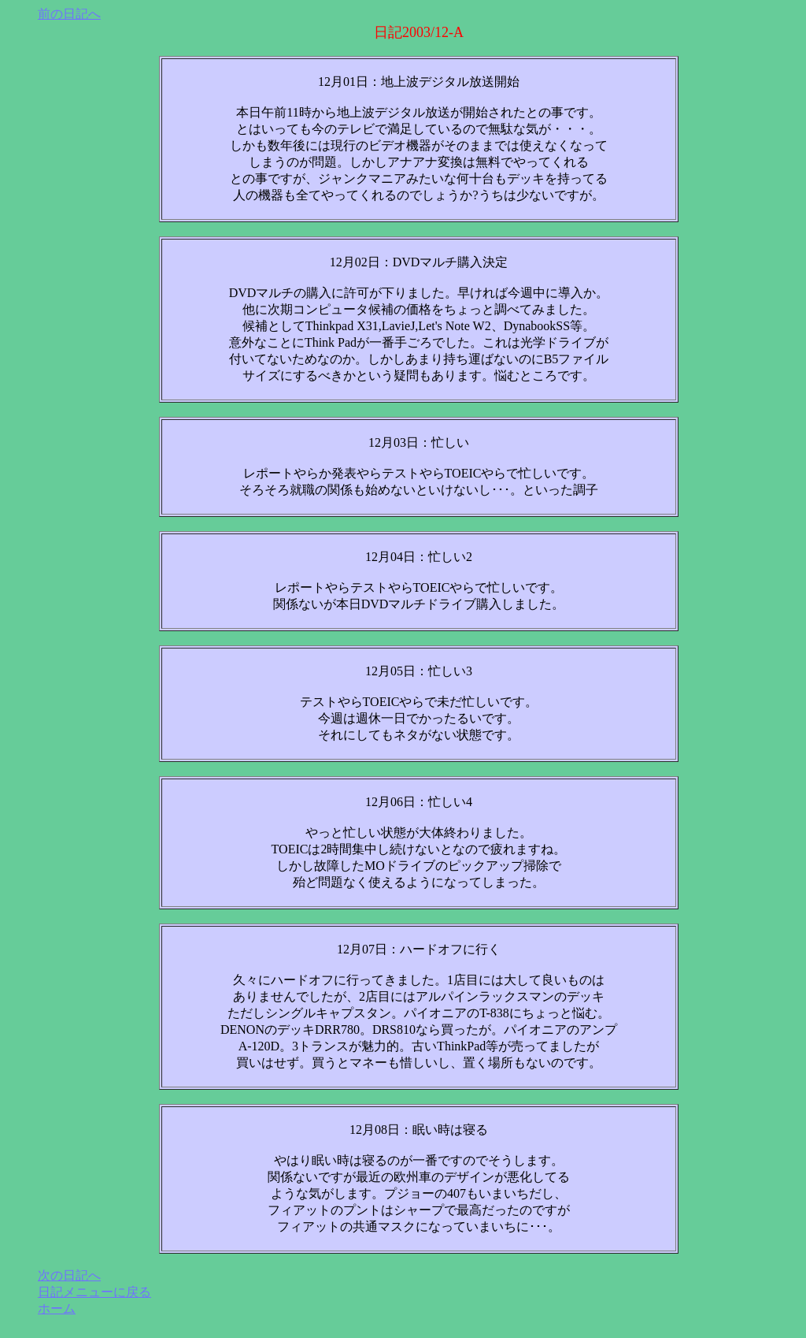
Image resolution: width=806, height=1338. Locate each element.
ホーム (57, 1308)
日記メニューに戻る (94, 1292)
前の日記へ (69, 13)
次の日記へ (69, 1275)
